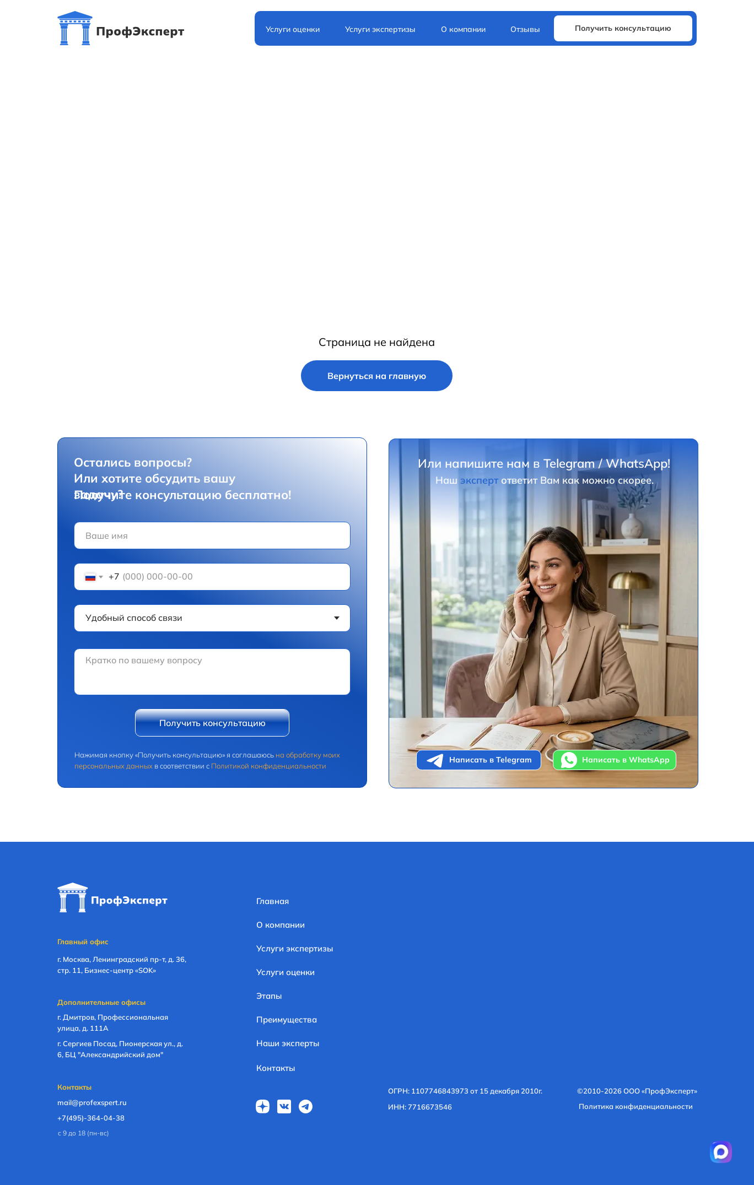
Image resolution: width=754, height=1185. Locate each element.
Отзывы (525, 29)
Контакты (275, 1068)
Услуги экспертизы (380, 29)
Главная (272, 901)
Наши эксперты (287, 1043)
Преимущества (286, 1019)
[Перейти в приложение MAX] (720, 1151)
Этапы (269, 996)
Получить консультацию (212, 722)
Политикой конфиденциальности (268, 765)
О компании (463, 29)
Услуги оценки (293, 29)
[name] (212, 535)
